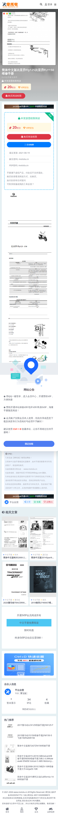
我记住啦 (29, 443)
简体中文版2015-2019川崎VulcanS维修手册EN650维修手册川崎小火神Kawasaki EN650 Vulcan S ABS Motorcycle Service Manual (35, 760)
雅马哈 (17, 600)
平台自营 (11, 502)
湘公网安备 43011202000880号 (37, 795)
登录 (48, 4)
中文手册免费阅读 (29, 622)
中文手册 (7, 77)
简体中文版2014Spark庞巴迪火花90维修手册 (42, 558)
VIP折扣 (23, 87)
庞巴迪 (45, 554)
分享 (27, 502)
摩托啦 (48, 792)
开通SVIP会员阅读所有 (29, 615)
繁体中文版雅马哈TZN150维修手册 (33, 745)
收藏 (37, 502)
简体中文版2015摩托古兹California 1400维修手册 (35, 778)
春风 (44, 600)
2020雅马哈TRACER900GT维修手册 (14, 604)
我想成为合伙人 (29, 709)
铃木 (16, 554)
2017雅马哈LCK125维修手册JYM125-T (35, 725)
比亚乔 (14, 77)
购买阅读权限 (14, 96)
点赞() (48, 502)
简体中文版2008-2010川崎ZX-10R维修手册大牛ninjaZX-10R (35, 767)
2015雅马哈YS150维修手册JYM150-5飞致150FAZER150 (34, 736)
